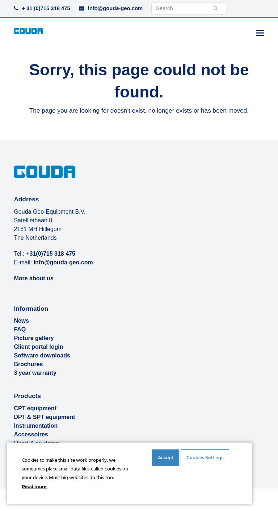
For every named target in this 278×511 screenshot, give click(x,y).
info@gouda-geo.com (115, 8)
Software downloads (42, 355)
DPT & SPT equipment (44, 417)
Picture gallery (34, 338)
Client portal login (38, 347)
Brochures (28, 364)
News (21, 321)
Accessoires (31, 434)
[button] (260, 33)
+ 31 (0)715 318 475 (46, 8)
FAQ (20, 329)
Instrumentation (36, 426)
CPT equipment (35, 408)
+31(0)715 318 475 (50, 254)
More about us (33, 278)
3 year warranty (35, 373)
